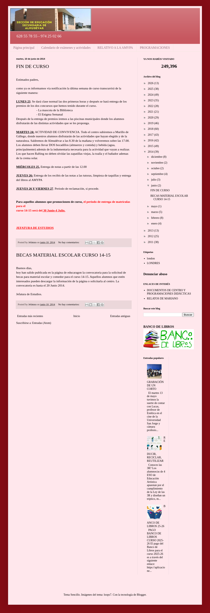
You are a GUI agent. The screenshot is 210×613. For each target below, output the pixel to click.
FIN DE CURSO (32, 66)
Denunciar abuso (155, 274)
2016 (151, 140)
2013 (151, 230)
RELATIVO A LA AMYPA (115, 47)
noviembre (157, 162)
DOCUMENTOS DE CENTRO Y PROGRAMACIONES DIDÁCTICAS (169, 292)
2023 (151, 100)
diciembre (157, 156)
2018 (151, 128)
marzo (155, 211)
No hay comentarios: (69, 242)
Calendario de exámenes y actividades (65, 47)
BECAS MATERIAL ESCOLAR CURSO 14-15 (63, 255)
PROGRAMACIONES (155, 47)
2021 (151, 111)
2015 (151, 146)
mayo (154, 206)
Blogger (141, 594)
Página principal (23, 47)
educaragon (74, 272)
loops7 (107, 594)
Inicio (76, 316)
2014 (151, 151)
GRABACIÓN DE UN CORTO (155, 385)
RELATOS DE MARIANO (162, 298)
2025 (151, 88)
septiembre (157, 173)
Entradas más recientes (30, 316)
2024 (151, 94)
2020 (151, 117)
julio (154, 179)
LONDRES (153, 263)
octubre (155, 168)
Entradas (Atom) (41, 322)
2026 (151, 83)
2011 (151, 242)
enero (154, 223)
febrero (155, 217)
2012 (151, 236)
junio (154, 185)
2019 (151, 123)
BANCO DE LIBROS (158, 327)
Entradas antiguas (120, 316)
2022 (151, 106)
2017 (151, 134)
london (151, 258)
